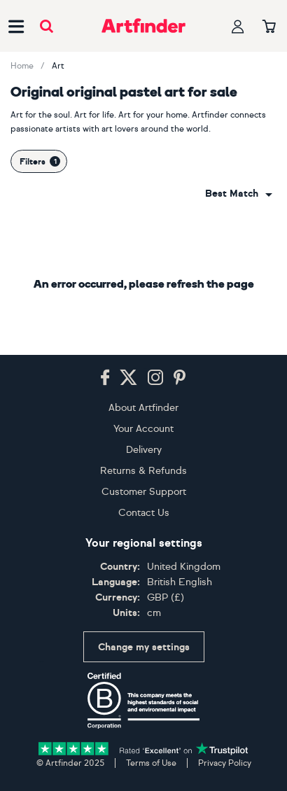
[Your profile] (238, 26)
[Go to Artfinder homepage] (144, 26)
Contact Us (143, 513)
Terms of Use (151, 763)
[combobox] (238, 194)
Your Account (143, 429)
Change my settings (144, 647)
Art (58, 66)
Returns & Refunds (143, 471)
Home (22, 66)
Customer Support (144, 492)
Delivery (144, 450)
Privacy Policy (224, 763)
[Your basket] (269, 27)
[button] (238, 194)
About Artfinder (143, 408)
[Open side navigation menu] (16, 26)
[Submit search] (46, 26)
